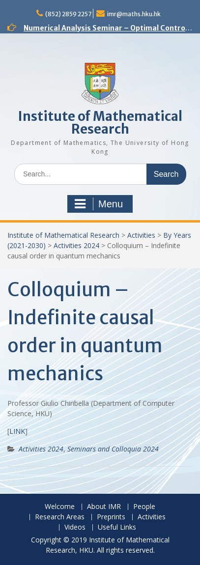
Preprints (111, 517)
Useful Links (117, 527)
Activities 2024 (76, 245)
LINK (17, 431)
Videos (75, 527)
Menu (99, 204)
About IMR (104, 507)
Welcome (60, 507)
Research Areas (60, 517)
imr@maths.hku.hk (134, 14)
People (144, 507)
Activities (141, 235)
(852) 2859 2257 (68, 14)
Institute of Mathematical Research (100, 122)
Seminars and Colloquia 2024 (113, 448)
